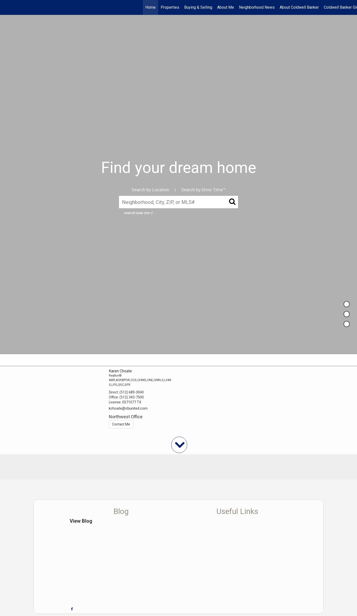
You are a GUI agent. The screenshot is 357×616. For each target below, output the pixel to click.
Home (150, 7)
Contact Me (121, 424)
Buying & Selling (198, 7)
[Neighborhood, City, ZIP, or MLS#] (178, 202)
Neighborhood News (257, 7)
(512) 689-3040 (131, 392)
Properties (170, 7)
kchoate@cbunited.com (128, 408)
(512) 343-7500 (131, 397)
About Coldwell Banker (299, 7)
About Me (225, 7)
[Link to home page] (6, 7)
